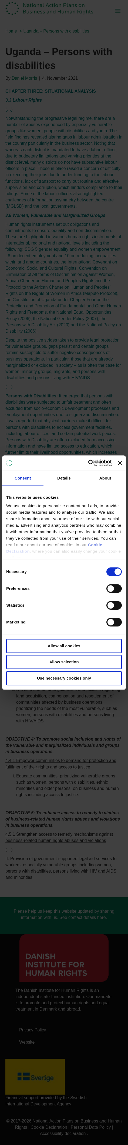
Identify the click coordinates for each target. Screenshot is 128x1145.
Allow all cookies (64, 646)
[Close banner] (120, 463)
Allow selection (64, 662)
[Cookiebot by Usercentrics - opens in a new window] (88, 463)
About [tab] (105, 478)
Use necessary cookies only (64, 678)
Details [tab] (64, 478)
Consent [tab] (23, 478)
